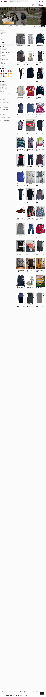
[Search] (20, 1)
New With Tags (4, 109)
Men (13, 4)
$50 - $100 (3, 85)
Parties (23, 4)
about (38, 26)
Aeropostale (3, 58)
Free (2, 101)
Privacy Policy (23, 695)
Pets (1, 39)
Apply (13, 93)
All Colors (3, 68)
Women (9, 4)
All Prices (3, 81)
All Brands (3, 46)
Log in (40, 1)
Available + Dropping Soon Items (6, 118)
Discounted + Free (4, 102)
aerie (2, 56)
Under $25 (3, 83)
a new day (3, 51)
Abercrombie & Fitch (5, 52)
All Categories (3, 32)
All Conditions (4, 107)
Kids (16, 4)
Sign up (43, 1)
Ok (41, 693)
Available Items (4, 116)
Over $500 (3, 90)
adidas (2, 55)
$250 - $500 (3, 88)
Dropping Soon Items (5, 120)
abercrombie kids (4, 53)
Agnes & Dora (4, 59)
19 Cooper (3, 49)
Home (19, 4)
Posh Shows (28, 4)
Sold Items (3, 122)
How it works (33, 5)
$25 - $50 (3, 84)
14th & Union (3, 48)
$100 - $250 (3, 87)
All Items (2, 99)
